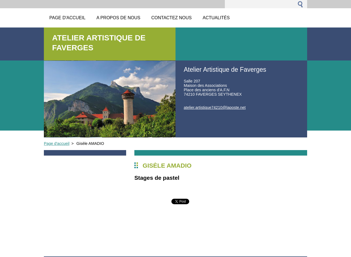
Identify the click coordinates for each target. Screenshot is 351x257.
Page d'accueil (56, 143)
